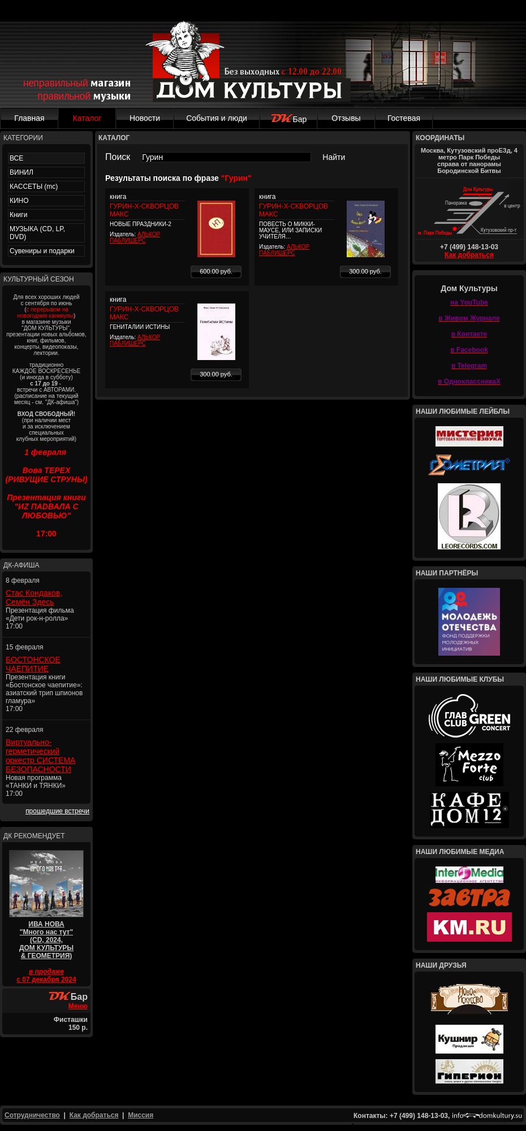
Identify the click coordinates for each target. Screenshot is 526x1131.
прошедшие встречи (57, 811)
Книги (18, 215)
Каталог (87, 118)
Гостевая (403, 118)
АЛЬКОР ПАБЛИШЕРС (135, 237)
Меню (78, 1006)
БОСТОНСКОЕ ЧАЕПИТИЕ (33, 664)
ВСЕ (16, 158)
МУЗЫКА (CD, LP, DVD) (37, 233)
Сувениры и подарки (42, 251)
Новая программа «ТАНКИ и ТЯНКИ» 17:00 (36, 786)
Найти (333, 157)
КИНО (19, 201)
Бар (288, 119)
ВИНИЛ (21, 172)
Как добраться (469, 255)
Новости (145, 118)
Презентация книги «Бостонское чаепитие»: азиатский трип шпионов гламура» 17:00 (44, 693)
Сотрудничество (32, 1115)
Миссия (140, 1115)
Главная (29, 118)
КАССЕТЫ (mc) (34, 186)
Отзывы (345, 118)
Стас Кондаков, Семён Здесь (34, 597)
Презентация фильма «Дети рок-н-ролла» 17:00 (40, 618)
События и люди (216, 118)
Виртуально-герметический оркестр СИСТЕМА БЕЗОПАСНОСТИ (40, 756)
